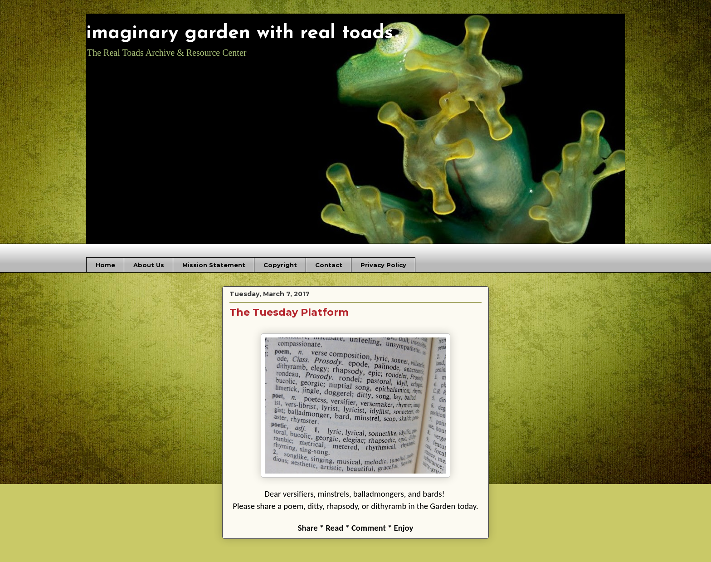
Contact (328, 265)
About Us (148, 265)
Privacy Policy (383, 265)
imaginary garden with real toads (239, 33)
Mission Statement (213, 265)
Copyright (280, 265)
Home (105, 265)
